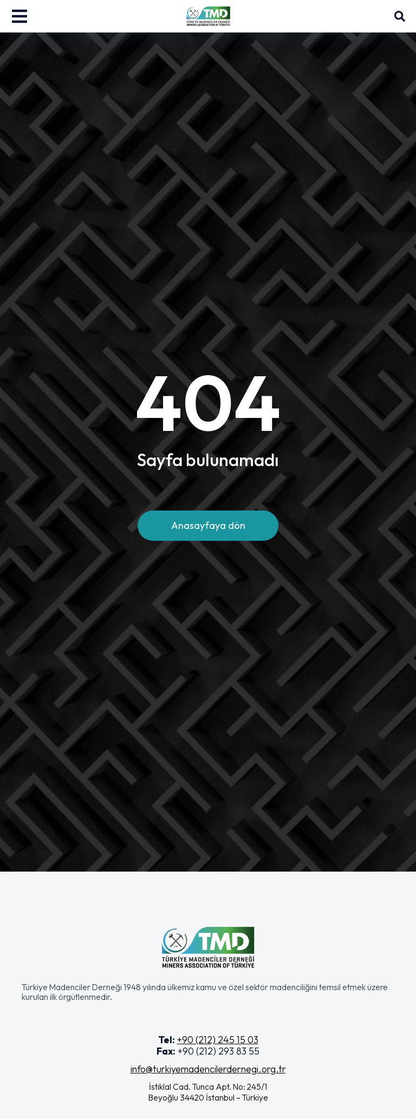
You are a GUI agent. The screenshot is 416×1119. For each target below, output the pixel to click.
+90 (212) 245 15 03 (217, 1039)
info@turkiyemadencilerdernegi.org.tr (208, 1069)
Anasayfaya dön (208, 525)
